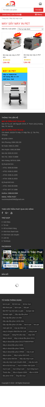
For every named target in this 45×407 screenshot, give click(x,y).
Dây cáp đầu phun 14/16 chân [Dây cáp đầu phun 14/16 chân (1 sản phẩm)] (13, 321)
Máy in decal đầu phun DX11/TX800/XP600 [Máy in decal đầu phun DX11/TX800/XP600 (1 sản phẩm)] (18, 342)
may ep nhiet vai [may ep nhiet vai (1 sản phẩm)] (20, 328)
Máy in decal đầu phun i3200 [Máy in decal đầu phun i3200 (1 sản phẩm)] (13, 345)
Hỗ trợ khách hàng (10, 228)
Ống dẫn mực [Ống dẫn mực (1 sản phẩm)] (21, 376)
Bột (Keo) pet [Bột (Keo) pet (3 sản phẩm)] (7, 307)
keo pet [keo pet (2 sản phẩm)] (36, 324)
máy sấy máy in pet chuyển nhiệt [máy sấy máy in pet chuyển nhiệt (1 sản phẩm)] (14, 362)
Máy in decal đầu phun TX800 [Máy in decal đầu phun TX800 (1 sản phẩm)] (13, 348)
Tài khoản (6, 241)
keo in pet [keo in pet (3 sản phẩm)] (27, 324)
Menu (38, 14)
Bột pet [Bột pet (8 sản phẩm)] (26, 307)
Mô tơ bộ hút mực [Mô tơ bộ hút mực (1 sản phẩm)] (9, 365)
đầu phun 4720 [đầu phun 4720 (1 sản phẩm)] (8, 376)
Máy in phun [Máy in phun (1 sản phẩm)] (7, 355)
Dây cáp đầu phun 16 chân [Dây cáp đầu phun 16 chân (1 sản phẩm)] (12, 324)
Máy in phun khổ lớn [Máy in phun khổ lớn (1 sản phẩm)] (10, 359)
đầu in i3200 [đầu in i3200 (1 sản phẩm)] (33, 372)
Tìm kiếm (38, 10)
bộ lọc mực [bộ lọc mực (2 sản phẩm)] (27, 304)
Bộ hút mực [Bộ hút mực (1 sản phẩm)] (16, 304)
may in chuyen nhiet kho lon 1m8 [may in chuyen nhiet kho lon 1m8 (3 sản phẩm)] (14, 331)
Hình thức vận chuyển (11, 235)
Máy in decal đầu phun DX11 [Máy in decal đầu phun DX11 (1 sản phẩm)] (24, 338)
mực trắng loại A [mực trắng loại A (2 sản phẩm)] (32, 369)
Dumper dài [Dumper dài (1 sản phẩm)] (30, 311)
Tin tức (5, 225)
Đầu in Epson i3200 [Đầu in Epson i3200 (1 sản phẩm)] (20, 372)
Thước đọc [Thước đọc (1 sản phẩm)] (6, 372)
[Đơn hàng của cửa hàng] (30, 29)
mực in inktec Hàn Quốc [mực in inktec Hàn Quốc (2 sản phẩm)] (26, 365)
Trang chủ (5, 18)
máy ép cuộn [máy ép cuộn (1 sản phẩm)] (33, 362)
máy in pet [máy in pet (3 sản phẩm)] (30, 352)
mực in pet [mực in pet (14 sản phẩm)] (6, 369)
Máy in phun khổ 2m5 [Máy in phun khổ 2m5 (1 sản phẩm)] (21, 355)
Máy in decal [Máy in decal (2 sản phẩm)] (7, 338)
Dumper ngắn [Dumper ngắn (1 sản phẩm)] (7, 314)
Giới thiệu (6, 222)
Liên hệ (6, 238)
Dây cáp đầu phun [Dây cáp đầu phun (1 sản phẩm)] (21, 314)
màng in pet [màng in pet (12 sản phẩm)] (33, 331)
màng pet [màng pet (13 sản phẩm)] (6, 335)
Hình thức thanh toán (10, 231)
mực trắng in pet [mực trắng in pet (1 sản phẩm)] (18, 369)
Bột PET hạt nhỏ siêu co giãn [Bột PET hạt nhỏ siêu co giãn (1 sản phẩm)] (13, 311)
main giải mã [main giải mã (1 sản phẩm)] (7, 328)
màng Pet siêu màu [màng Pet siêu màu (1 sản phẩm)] (19, 335)
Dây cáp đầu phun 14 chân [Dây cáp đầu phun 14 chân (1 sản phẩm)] (12, 318)
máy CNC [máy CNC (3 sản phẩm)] (31, 335)
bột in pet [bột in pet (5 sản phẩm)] (18, 307)
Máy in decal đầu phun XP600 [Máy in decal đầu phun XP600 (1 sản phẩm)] (13, 352)
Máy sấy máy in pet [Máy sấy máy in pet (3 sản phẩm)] (26, 359)
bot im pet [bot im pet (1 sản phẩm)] (6, 304)
